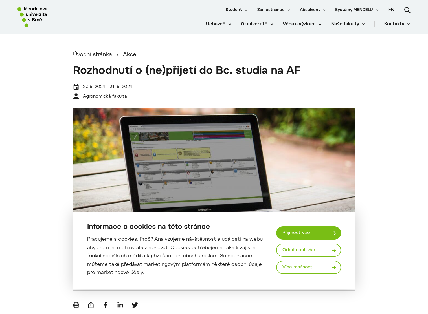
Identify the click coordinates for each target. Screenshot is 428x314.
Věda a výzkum (299, 25)
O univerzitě (254, 25)
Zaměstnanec (271, 10)
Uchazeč (216, 25)
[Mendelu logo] (50, 17)
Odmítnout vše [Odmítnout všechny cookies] (298, 250)
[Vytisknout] (76, 305)
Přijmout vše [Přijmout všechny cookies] (296, 233)
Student (234, 10)
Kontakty (395, 25)
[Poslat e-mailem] (91, 305)
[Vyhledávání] (407, 10)
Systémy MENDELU (354, 10)
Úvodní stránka (92, 55)
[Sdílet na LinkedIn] (120, 305)
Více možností (298, 267)
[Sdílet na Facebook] (105, 305)
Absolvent (310, 10)
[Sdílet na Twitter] (135, 305)
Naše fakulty (345, 25)
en (391, 10)
